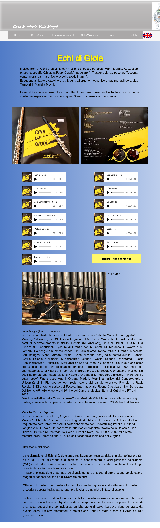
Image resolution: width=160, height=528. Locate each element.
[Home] (17, 35)
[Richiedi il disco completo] (116, 258)
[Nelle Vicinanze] (89, 35)
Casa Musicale (25, 26)
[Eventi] (111, 35)
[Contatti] (133, 35)
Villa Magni (48, 26)
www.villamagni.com (122, 398)
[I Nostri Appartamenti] (63, 35)
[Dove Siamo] (37, 35)
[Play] (35, 179)
